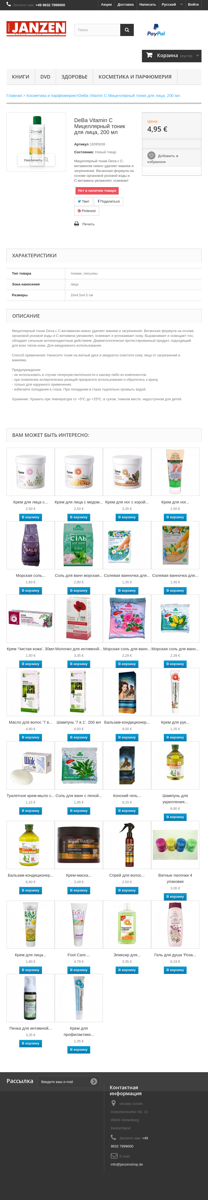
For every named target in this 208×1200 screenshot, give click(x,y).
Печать (88, 224)
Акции (106, 4)
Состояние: (84, 152)
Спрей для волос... (127, 875)
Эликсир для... (127, 954)
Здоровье (74, 76)
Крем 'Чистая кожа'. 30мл (30, 648)
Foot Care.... (78, 954)
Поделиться (109, 201)
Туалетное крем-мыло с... (30, 795)
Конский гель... (127, 795)
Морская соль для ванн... (127, 648)
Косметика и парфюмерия (135, 76)
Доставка (126, 4)
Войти (193, 4)
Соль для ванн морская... (79, 575)
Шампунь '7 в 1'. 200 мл (79, 722)
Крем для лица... (30, 954)
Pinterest (87, 211)
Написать (147, 4)
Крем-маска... (79, 875)
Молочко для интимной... (78, 648)
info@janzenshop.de (127, 1164)
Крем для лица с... (30, 502)
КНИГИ (20, 76)
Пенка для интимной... (30, 1028)
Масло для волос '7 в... (30, 722)
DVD (45, 76)
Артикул (81, 144)
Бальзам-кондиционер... (127, 722)
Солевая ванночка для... (127, 575)
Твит (83, 201)
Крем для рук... (175, 722)
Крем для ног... (175, 502)
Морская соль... (30, 575)
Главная (14, 95)
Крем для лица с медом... (79, 502)
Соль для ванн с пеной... (79, 795)
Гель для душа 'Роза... (175, 954)
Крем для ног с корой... (127, 502)
